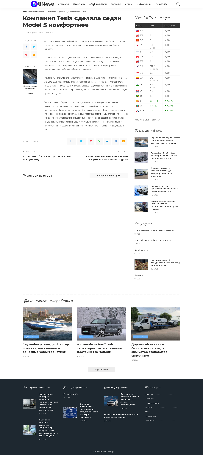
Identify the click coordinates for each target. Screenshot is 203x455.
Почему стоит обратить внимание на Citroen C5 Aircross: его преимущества (130, 399)
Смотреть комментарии (108, 176)
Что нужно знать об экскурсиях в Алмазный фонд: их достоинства (162, 262)
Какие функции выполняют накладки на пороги (30, 89)
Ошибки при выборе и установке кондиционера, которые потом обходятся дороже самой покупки (48, 427)
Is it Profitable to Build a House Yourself (154, 240)
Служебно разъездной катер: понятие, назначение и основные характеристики (165, 140)
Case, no (139, 275)
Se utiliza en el (142, 250)
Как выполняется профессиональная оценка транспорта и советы (164, 188)
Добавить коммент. (38, 32)
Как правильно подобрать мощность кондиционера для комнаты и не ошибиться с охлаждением (48, 402)
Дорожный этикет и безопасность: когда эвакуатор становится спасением (149, 350)
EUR (147, 119)
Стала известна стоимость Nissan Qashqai (156, 230)
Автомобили (32, 337)
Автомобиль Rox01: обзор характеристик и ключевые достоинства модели (164, 155)
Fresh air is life (70, 394)
